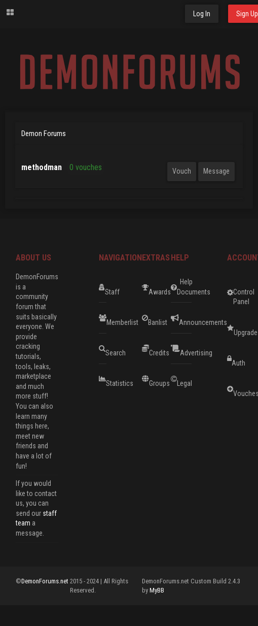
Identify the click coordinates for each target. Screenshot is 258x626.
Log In (201, 14)
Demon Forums (43, 133)
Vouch (181, 171)
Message (216, 171)
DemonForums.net (45, 581)
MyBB (157, 590)
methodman (41, 167)
